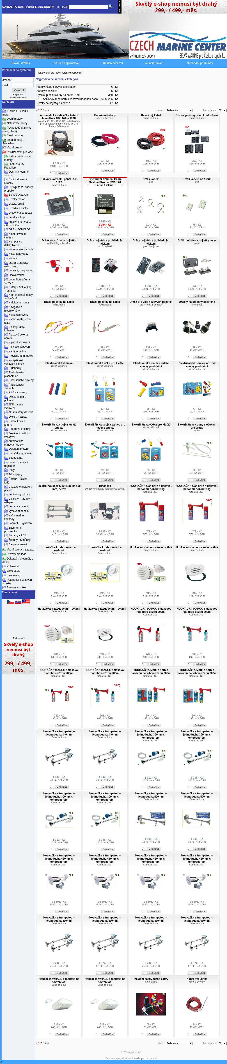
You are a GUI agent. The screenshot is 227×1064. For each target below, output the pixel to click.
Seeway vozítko (16, 587)
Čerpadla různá (18, 544)
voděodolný (59, 304)
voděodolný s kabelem (59, 243)
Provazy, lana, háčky (21, 355)
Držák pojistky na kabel (59, 301)
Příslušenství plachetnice (14, 374)
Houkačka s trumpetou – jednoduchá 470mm (59, 919)
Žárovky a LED (17, 535)
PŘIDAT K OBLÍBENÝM (39, 6)
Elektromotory (15, 135)
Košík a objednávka (66, 63)
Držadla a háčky (18, 208)
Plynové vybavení (19, 342)
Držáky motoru (17, 199)
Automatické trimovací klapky (14, 442)
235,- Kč (113, 99)
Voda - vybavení (18, 506)
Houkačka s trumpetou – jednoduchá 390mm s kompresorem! (151, 734)
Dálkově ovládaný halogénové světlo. (105, 489)
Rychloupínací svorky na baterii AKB (58, 95)
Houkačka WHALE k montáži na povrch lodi (59, 980)
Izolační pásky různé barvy (151, 979)
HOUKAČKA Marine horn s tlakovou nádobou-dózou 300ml (72, 99)
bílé (151, 182)
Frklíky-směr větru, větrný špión (17, 223)
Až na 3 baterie (105, 185)
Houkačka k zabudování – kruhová (59, 549)
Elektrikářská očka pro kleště (105, 363)
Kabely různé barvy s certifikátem (56, 86)
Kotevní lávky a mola (21, 249)
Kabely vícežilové (47, 91)
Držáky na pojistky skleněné (53, 103)
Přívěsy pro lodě (16, 554)
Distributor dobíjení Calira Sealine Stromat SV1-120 (105, 181)
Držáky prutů (16, 203)
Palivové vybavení (19, 346)
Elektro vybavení (19, 194)
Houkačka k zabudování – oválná (151, 547)
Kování (13, 258)
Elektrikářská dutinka (59, 363)
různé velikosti (59, 366)
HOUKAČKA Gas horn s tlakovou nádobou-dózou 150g (151, 487)
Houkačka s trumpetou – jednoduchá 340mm (59, 733)
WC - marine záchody (14, 517)
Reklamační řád (113, 63)
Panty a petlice (17, 351)
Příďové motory (18, 392)
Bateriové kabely (105, 115)
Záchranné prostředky (13, 529)
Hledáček (105, 486)
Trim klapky (15, 474)
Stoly (12, 470)
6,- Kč (114, 86)
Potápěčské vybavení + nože (14, 362)
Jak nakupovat (153, 63)
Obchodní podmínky (200, 63)
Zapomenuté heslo (18, 98)
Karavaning (14, 575)
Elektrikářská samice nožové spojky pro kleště (197, 365)
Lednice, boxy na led (21, 270)
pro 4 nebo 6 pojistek (151, 304)
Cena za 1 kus (151, 118)
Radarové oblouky (19, 428)
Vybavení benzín (19, 511)
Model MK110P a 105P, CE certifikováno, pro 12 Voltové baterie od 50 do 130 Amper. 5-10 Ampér (58, 123)
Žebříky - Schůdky (19, 539)
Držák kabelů (151, 179)
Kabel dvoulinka (197, 979)
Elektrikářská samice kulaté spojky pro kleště (151, 365)
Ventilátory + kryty (19, 494)
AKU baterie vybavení (13, 406)
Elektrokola (13, 570)
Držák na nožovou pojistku (59, 240)
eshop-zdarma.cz (145, 1058)
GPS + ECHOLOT (19, 229)
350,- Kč (113, 95)
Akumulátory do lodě (21, 412)
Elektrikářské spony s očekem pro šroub (197, 426)
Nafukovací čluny (17, 123)
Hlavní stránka (20, 63)
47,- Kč (114, 103)
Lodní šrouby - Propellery (13, 141)
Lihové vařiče (17, 275)
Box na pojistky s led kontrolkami (196, 115)
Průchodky (15, 368)
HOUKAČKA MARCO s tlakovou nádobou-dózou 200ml (151, 610)
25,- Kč (114, 91)
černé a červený (197, 982)
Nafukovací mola (19, 302)
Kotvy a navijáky (18, 253)
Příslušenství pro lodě (20, 152)
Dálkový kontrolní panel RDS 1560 (59, 181)
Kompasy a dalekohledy (13, 243)
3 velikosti (197, 304)
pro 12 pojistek (151, 246)
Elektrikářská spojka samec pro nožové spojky (105, 426)
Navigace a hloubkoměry (13, 308)
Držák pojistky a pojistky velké (196, 240)
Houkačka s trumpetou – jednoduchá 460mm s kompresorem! (59, 858)
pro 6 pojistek (105, 246)
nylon (197, 430)
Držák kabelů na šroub (197, 179)
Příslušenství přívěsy (21, 380)
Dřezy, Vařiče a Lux (20, 212)
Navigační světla (18, 314)
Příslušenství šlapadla (14, 386)
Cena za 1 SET (151, 492)
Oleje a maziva (17, 416)
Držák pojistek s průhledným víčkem (105, 242)
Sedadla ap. (16, 457)
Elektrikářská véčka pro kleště (151, 424)
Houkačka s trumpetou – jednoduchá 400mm (151, 795)
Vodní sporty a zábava (20, 549)
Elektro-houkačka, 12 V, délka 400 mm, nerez (58, 487)
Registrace (18, 94)
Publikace (12, 566)
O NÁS (19, 6)
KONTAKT (8, 6)
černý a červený (105, 118)
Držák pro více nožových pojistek (151, 301)
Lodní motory (15, 118)
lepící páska (150, 982)
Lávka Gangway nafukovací (16, 264)
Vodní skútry (14, 147)
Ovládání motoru (19, 448)
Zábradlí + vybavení (20, 523)
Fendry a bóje (17, 217)
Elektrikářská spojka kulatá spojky (59, 426)
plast (196, 243)
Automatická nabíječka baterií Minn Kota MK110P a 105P (59, 117)
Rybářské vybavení (20, 453)
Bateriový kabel (151, 115)
